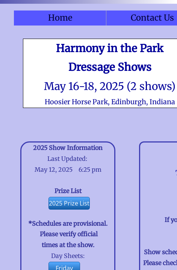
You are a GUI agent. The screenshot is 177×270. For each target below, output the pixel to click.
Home (60, 17)
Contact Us (152, 17)
